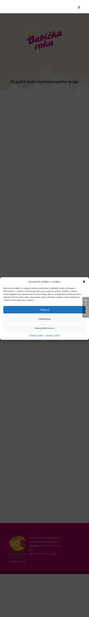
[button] (84, 281)
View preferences (44, 328)
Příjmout (44, 309)
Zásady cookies (36, 335)
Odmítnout (44, 319)
